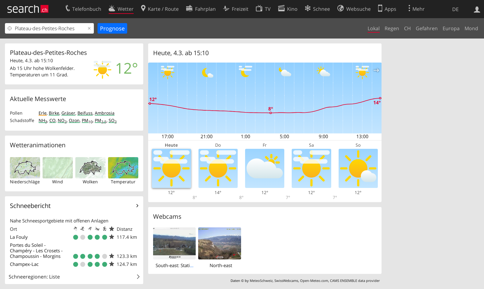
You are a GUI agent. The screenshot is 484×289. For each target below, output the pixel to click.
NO (62, 120)
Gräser (68, 113)
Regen (392, 28)
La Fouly (19, 237)
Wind (57, 182)
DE (455, 9)
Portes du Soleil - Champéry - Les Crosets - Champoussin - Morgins (36, 250)
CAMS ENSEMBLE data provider (355, 280)
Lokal (374, 28)
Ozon (74, 120)
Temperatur (123, 182)
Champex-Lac (24, 264)
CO (52, 120)
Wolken (90, 182)
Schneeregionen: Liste (34, 276)
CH (407, 28)
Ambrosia (105, 113)
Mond (471, 28)
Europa (451, 28)
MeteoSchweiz (261, 280)
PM (87, 120)
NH (43, 120)
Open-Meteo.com (314, 280)
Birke (54, 113)
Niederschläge (25, 182)
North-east (221, 265)
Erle (43, 113)
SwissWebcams (286, 280)
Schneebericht (30, 205)
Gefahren (427, 28)
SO (113, 120)
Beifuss (85, 113)
